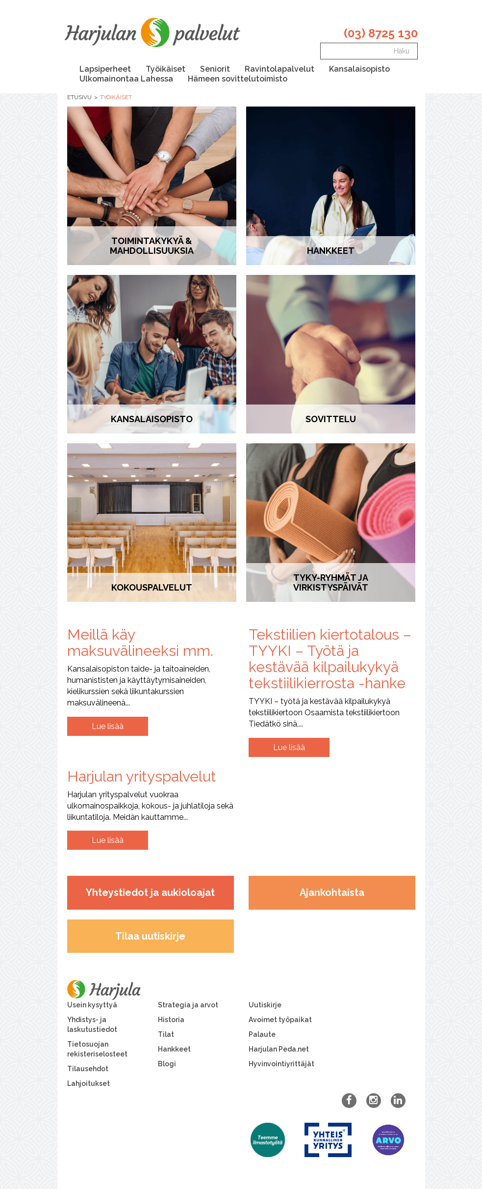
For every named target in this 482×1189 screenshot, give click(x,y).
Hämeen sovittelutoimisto (237, 78)
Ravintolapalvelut (279, 69)
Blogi (167, 1064)
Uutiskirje (265, 1005)
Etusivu (79, 97)
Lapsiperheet (105, 69)
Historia (171, 1020)
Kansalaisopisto (359, 69)
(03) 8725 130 (381, 33)
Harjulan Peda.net (279, 1049)
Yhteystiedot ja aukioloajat (150, 892)
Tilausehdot (87, 1069)
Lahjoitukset (88, 1083)
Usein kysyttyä (92, 1005)
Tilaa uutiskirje (150, 936)
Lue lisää (108, 726)
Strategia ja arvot (188, 1005)
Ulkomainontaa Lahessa (126, 78)
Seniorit (215, 69)
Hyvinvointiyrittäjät (281, 1064)
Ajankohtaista (332, 892)
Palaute (262, 1034)
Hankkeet (174, 1049)
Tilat (166, 1034)
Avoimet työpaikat (280, 1020)
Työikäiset (165, 69)
